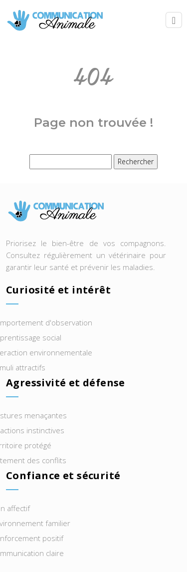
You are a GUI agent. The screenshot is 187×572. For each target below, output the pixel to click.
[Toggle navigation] (174, 20)
